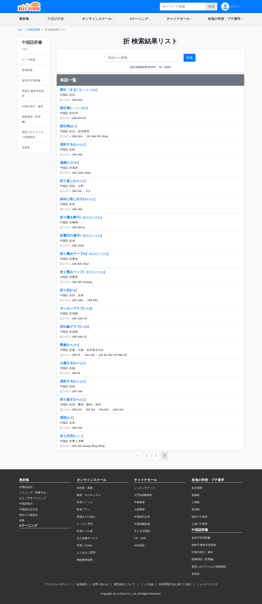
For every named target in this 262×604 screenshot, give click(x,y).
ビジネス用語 (88, 89)
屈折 (63, 417)
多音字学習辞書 (201, 537)
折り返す (66, 399)
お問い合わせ (100, 584)
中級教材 (139, 502)
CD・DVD (140, 538)
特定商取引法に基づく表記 (175, 584)
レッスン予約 (85, 523)
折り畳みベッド (71, 272)
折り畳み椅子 (70, 217)
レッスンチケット (144, 487)
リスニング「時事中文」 (34, 492)
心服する (66, 363)
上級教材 (139, 509)
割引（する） (70, 89)
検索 (211, 6)
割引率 (65, 108)
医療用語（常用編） (204, 559)
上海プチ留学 (200, 523)
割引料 (65, 126)
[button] (25, 19)
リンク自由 (147, 584)
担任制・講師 (85, 487)
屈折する (66, 144)
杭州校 (196, 509)
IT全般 (87, 308)
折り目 (65, 290)
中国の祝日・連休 (202, 552)
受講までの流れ (86, 516)
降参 (63, 345)
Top (20, 29)
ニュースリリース (207, 584)
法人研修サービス (87, 538)
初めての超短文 (28, 514)
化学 (70, 417)
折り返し (66, 181)
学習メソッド (85, 502)
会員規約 (81, 584)
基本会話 (79, 144)
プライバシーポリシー (57, 584)
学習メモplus (84, 545)
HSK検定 (139, 545)
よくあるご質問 (86, 552)
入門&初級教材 (143, 495)
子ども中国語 (142, 531)
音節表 (196, 573)
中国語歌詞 (26, 503)
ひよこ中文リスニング (32, 498)
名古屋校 (197, 487)
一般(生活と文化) (90, 217)
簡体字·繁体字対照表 (204, 544)
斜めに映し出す (71, 199)
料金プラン (83, 509)
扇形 (63, 162)
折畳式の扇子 (70, 235)
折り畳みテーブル (73, 253)
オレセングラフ (71, 308)
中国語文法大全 (28, 509)
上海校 (196, 502)
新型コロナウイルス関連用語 (209, 566)
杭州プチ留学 (200, 516)
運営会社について (124, 584)
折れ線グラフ (70, 326)
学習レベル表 (85, 531)
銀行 (73, 126)
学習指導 (72, 162)
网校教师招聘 (85, 559)
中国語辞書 (33, 29)
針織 (73, 290)
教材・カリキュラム (89, 495)
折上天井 (66, 436)
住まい (78, 436)
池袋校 (196, 495)
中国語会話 (26, 487)
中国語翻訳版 (142, 523)
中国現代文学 (142, 516)
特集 (22, 520)
